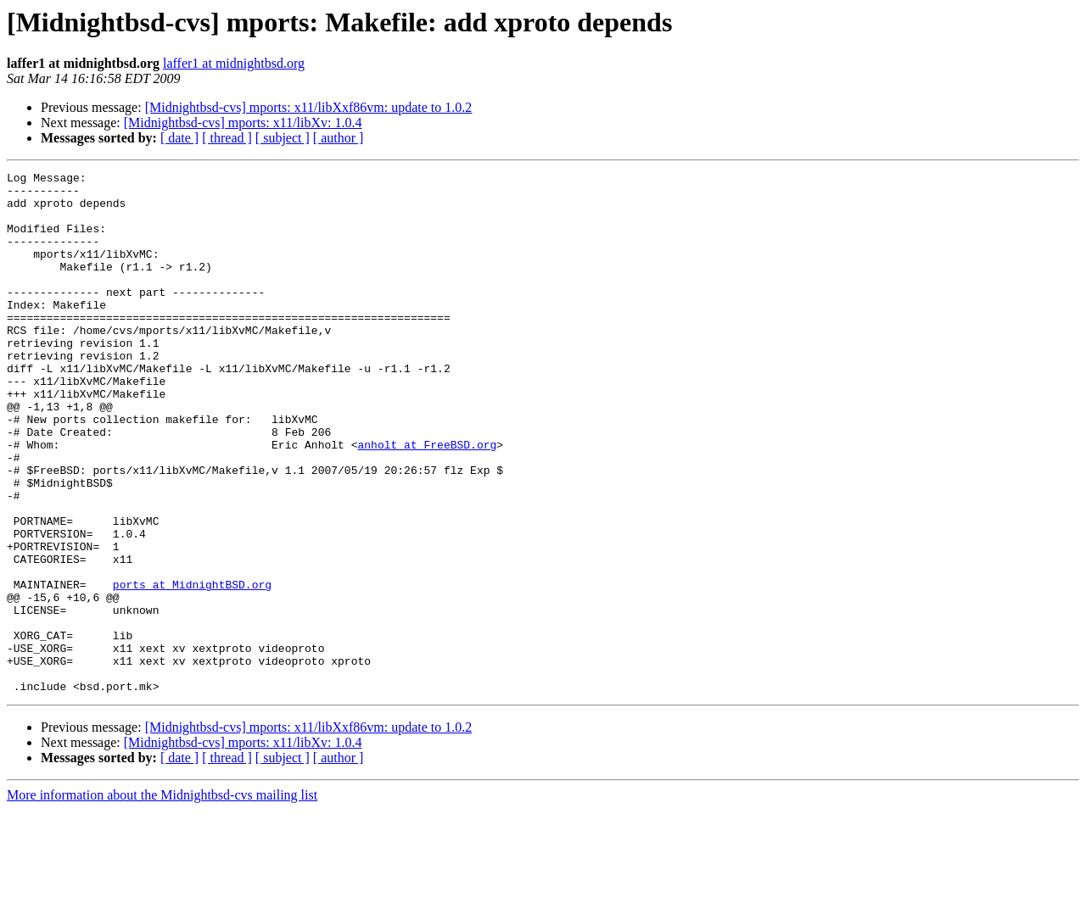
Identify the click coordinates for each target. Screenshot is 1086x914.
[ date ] (179, 138)
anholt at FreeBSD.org (426, 500)
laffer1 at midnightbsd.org (234, 63)
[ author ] (338, 138)
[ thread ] (227, 138)
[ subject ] (282, 138)
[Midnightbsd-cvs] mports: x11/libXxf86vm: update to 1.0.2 (309, 107)
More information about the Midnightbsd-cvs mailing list (162, 899)
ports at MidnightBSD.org (192, 668)
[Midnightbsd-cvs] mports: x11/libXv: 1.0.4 (243, 122)
